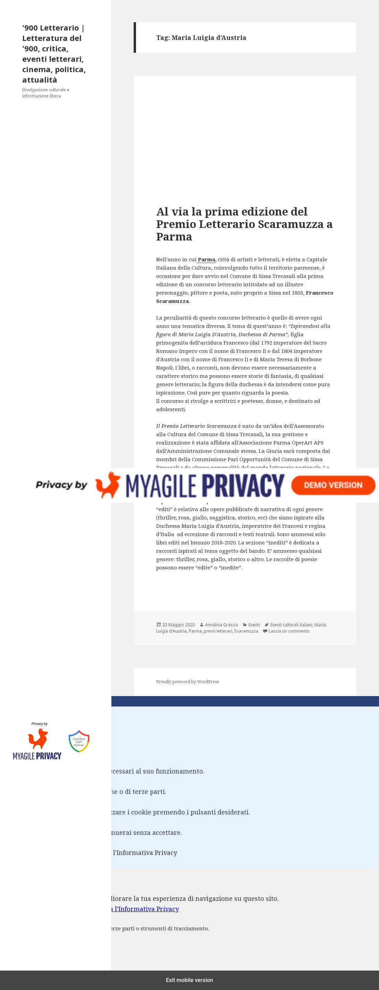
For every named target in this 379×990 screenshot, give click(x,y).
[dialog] (189, 924)
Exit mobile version (189, 980)
